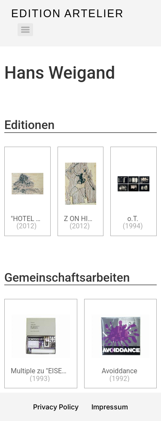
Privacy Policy (56, 407)
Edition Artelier (67, 13)
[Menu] (25, 29)
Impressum (109, 407)
